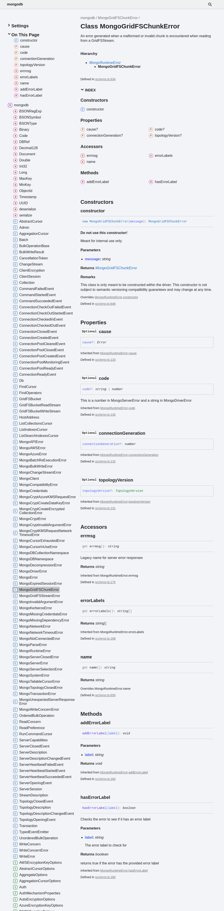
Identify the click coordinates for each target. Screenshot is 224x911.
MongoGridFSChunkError (118, 18)
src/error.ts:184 (105, 779)
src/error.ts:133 (105, 359)
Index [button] (88, 90)
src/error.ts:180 (105, 877)
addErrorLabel (138, 772)
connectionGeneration (143, 455)
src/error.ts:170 (105, 582)
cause (132, 353)
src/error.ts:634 (105, 79)
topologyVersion (139, 501)
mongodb (15, 4)
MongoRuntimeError (105, 63)
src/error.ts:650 (105, 695)
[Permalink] (109, 211)
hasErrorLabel (138, 870)
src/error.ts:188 (105, 638)
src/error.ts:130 (105, 414)
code (131, 408)
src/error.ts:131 (105, 508)
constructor (130, 297)
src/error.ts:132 (105, 461)
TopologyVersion (129, 491)
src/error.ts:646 (105, 303)
